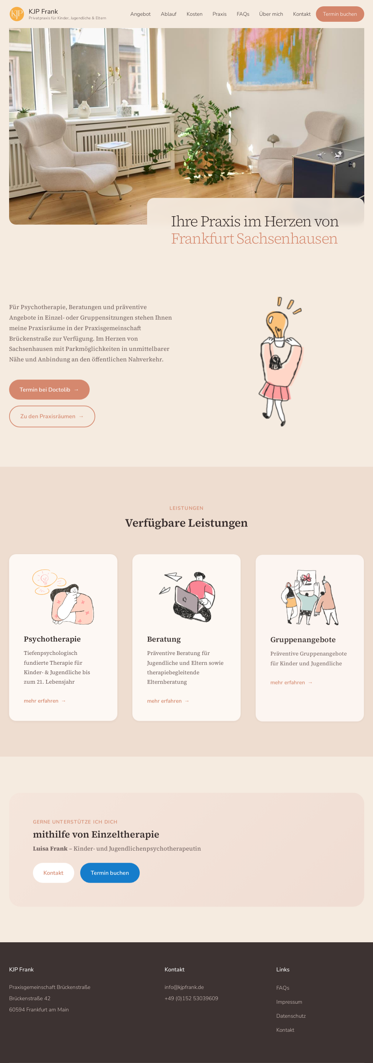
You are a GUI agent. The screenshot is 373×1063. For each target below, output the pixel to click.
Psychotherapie (52, 643)
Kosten (194, 14)
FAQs (243, 14)
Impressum (289, 1001)
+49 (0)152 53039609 (191, 998)
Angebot (140, 14)
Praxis (220, 14)
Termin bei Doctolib (49, 395)
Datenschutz (291, 1015)
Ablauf (169, 14)
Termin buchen (340, 14)
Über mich (271, 14)
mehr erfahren (45, 705)
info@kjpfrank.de (184, 987)
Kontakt (302, 14)
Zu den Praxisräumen (52, 421)
